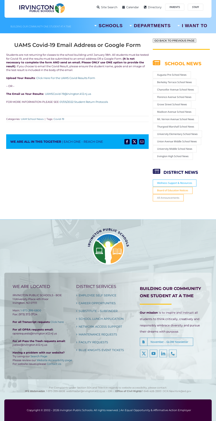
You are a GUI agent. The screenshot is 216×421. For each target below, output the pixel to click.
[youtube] (153, 355)
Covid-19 (59, 119)
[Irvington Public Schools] (41, 4)
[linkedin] (163, 355)
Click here (57, 322)
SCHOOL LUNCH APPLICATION (101, 319)
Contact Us (54, 363)
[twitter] (144, 355)
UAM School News (32, 119)
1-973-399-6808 (55, 391)
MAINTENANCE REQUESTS (98, 334)
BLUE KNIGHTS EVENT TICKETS (101, 350)
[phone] (173, 355)
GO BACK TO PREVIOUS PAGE (174, 40)
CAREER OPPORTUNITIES (97, 303)
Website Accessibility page (54, 360)
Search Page (38, 356)
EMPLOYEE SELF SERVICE (97, 295)
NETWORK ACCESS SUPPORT (100, 326)
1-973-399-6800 (31, 310)
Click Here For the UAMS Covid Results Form (65, 78)
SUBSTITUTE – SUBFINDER (98, 311)
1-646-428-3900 (152, 391)
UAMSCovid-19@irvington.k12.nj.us (68, 93)
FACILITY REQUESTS (93, 342)
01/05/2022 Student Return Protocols (84, 101)
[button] (166, 342)
